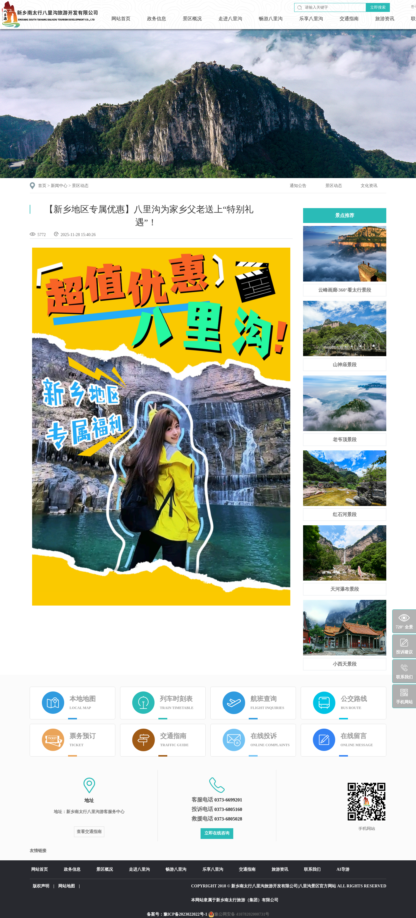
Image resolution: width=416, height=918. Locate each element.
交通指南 (349, 18)
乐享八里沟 (311, 18)
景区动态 (80, 185)
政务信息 (156, 18)
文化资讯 (369, 185)
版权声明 (41, 886)
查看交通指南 (89, 831)
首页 (42, 185)
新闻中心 (59, 185)
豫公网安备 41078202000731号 (239, 914)
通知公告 (298, 185)
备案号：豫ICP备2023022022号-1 (177, 914)
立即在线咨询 (216, 833)
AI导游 (343, 869)
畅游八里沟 (271, 18)
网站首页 (120, 18)
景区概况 (192, 18)
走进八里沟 (230, 18)
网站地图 (66, 886)
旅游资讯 (384, 18)
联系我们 (312, 869)
